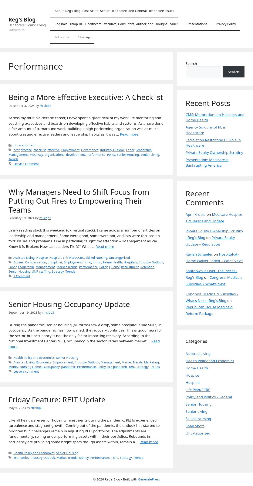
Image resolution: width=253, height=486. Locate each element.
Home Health (112, 262)
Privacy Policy (226, 24)
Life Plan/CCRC (73, 258)
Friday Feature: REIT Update (57, 400)
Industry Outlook (112, 150)
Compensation (35, 262)
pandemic (68, 367)
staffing (44, 271)
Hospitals (130, 262)
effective (53, 150)
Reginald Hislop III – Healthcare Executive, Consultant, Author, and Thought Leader (116, 24)
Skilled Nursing (96, 258)
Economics (44, 362)
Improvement (63, 362)
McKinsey (36, 155)
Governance (89, 150)
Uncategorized (23, 145)
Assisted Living (24, 258)
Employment (70, 150)
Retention (147, 267)
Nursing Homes (31, 367)
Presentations (197, 24)
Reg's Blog (22, 19)
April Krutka (196, 214)
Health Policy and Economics (34, 358)
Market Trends (67, 267)
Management (18, 155)
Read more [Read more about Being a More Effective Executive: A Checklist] (129, 134)
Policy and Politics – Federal (209, 397)
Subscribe (62, 37)
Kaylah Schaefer (199, 254)
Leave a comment (26, 164)
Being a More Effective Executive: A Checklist (86, 97)
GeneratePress (149, 479)
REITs (114, 458)
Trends (13, 159)
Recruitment (130, 267)
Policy (111, 155)
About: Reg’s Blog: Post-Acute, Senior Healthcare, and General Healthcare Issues (114, 11)
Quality (114, 267)
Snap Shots (195, 425)
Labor (130, 150)
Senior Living (150, 155)
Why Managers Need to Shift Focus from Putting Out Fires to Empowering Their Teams (79, 201)
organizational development (64, 155)
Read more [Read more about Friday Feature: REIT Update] (149, 441)
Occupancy (52, 367)
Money (13, 367)
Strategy (58, 271)
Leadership (144, 150)
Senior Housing (128, 155)
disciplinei (55, 262)
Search (191, 63)
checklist (39, 150)
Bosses (18, 262)
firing (87, 262)
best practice (22, 150)
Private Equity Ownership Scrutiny (214, 152)
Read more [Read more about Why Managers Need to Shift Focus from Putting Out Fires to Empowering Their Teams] (105, 246)
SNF (35, 271)
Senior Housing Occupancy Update (69, 304)
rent (132, 367)
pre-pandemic (117, 367)
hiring (97, 262)
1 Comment (21, 276)
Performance (96, 155)
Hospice (42, 258)
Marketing (151, 362)
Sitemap (84, 37)
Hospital (55, 258)
